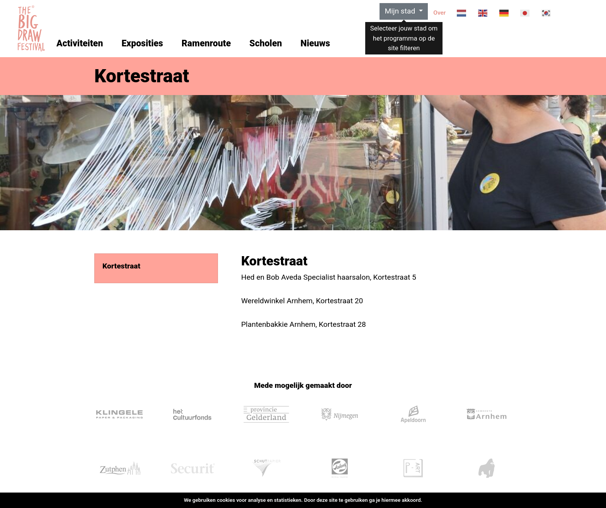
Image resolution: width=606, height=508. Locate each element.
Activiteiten (79, 43)
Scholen (265, 43)
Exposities (142, 43)
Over (439, 12)
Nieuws (315, 43)
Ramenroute (206, 43)
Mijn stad (401, 11)
